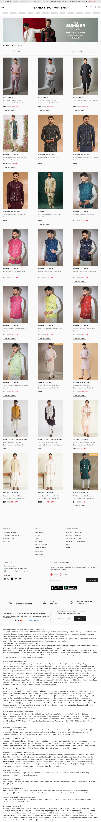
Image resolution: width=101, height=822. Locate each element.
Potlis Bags (81, 761)
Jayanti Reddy (40, 668)
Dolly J (85, 664)
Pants (48, 741)
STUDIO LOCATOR (8, 538)
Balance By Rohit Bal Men (68, 705)
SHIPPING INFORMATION (74, 532)
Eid (29, 799)
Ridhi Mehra (81, 666)
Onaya (19, 668)
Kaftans (87, 730)
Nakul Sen (91, 668)
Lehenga (23, 773)
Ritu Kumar (21, 673)
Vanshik (91, 691)
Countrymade (36, 691)
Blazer (80, 781)
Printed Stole (54, 766)
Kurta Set (59, 773)
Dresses (59, 730)
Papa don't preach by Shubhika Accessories (38, 721)
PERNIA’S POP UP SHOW (11, 535)
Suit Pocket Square (81, 741)
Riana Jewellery (8, 718)
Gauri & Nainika (28, 668)
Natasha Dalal (18, 664)
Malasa (6, 682)
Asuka (51, 693)
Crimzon (6, 723)
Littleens (34, 793)
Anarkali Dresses (75, 773)
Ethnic (74, 745)
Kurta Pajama (59, 743)
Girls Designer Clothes (11, 773)
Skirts (64, 732)
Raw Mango (7, 664)
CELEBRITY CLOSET (41, 544)
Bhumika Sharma (24, 678)
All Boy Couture (54, 793)
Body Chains (7, 757)
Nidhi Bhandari (66, 718)
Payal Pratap (41, 671)
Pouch (14, 764)
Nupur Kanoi (7, 671)
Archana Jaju (26, 682)
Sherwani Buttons (41, 743)
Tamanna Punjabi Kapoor (12, 685)
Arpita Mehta (58, 680)
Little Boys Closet (55, 790)
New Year (26, 802)
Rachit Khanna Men (58, 698)
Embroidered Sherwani (62, 781)
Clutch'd (77, 714)
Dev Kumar (35, 696)
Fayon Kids (7, 790)
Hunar (25, 716)
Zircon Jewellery (88, 757)
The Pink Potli (68, 714)
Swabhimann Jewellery (49, 716)
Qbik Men (21, 698)
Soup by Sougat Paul (21, 680)
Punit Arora (39, 703)
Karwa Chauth (17, 802)
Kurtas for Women (40, 730)
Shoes (56, 761)
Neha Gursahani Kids (21, 793)
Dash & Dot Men (14, 691)
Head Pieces (90, 754)
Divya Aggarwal (61, 678)
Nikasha (61, 675)
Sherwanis (51, 730)
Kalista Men (45, 700)
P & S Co (15, 790)
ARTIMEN (70, 698)
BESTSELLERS (39, 532)
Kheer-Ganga (76, 693)
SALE (36, 538)
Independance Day (19, 799)
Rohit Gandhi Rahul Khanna (35, 675)
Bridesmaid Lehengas (11, 732)
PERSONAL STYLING (41, 548)
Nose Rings (56, 754)
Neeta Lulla (78, 675)
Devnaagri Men (60, 696)
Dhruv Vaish (25, 691)
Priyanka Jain (8, 680)
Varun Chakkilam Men (11, 707)
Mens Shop (23, 748)
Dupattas (6, 734)
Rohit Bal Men (33, 693)
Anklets (25, 757)
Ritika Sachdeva (81, 721)
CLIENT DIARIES (40, 554)
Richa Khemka (43, 682)
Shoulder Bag (89, 764)
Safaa (35, 682)
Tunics (93, 730)
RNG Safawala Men (64, 703)
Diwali (5, 799)
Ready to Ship (63, 734)
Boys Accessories (27, 784)
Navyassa (66, 790)
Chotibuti (32, 790)
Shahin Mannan (28, 685)
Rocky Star (25, 666)
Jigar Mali (57, 682)
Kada (51, 761)
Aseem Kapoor (50, 685)
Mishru (84, 668)
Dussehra (56, 799)
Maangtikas (65, 754)
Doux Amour (43, 718)
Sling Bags (39, 764)
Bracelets (27, 754)
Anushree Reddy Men (43, 698)
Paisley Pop (59, 721)
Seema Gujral (61, 673)
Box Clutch (16, 766)
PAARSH (16, 703)
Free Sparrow (8, 793)
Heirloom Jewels (35, 757)
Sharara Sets (73, 730)
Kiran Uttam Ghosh (60, 668)
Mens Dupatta (17, 745)
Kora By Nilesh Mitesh (27, 707)
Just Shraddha (64, 716)
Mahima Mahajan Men (84, 700)
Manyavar (90, 666)
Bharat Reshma (16, 696)
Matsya (78, 680)
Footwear (63, 748)
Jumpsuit (27, 745)
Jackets (70, 732)
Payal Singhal (8, 675)
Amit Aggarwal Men (88, 696)
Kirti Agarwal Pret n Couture (71, 793)
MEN (15, 1)
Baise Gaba (71, 666)
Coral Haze (92, 718)
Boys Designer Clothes (11, 781)
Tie (69, 748)
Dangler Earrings (78, 759)
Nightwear (15, 734)
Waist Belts (21, 764)
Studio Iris (78, 682)
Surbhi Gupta (16, 682)
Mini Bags (71, 764)
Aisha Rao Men (86, 698)
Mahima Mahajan (75, 668)
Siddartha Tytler (73, 673)
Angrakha (86, 743)
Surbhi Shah (50, 678)
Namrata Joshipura (10, 678)
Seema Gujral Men (10, 705)
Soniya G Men (24, 705)
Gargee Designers (33, 700)
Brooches (75, 748)
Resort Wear (47, 732)
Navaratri (48, 799)
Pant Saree (53, 734)
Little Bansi (24, 790)
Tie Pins (71, 741)
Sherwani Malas (57, 745)
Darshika (27, 696)
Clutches (89, 761)
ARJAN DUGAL (8, 700)
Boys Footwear (13, 784)
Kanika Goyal (91, 678)
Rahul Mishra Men (50, 703)
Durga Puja (79, 799)
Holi (10, 799)
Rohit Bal (29, 673)
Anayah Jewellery (22, 718)
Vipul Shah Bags (9, 721)
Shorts (11, 743)
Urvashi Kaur (39, 685)
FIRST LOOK (7, 541)
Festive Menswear (34, 748)
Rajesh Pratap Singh (79, 671)
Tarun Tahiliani (85, 673)
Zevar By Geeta (34, 716)
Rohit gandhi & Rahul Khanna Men (15, 693)
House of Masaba (45, 680)
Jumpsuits (78, 732)
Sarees (29, 730)
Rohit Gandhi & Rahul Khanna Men (85, 703)
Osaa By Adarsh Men (37, 666)
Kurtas (38, 741)
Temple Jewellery (22, 759)
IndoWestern (89, 745)
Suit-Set (31, 743)
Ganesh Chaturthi (67, 799)
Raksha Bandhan (37, 799)
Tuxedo (79, 743)
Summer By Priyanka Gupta (56, 666)
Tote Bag (79, 764)
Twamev (67, 693)
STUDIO (45, 1)
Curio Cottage (8, 714)
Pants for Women (35, 732)
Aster (20, 716)
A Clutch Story (54, 718)
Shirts (24, 741)
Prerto (90, 721)
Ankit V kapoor (47, 691)
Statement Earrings (64, 759)
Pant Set (45, 748)
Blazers (24, 743)
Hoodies (92, 741)
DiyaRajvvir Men (20, 700)
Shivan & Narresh (9, 668)
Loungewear (45, 745)
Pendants (45, 757)
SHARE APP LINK (92, 580)
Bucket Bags (62, 764)
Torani (85, 680)
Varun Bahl (69, 675)
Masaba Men (7, 703)
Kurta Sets (22, 730)
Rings (34, 754)
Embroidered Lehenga (35, 773)
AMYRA (18, 721)
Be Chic (84, 718)
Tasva (5, 691)
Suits (43, 741)
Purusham (6, 696)
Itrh (51, 682)
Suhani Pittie (69, 721)
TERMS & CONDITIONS (73, 538)
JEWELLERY (24, 1)
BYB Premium (87, 793)
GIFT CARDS (39, 541)
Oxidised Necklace (42, 761)
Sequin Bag (7, 766)
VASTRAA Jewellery (10, 716)
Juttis (74, 761)
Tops (81, 730)
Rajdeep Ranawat (64, 671)
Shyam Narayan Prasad (76, 678)
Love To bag (58, 714)
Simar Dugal (93, 680)
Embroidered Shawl (42, 766)
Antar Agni (48, 664)
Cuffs (21, 754)
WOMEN (8, 1)
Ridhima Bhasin (10, 673)
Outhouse (85, 714)
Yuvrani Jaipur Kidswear (80, 790)
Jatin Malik (30, 698)
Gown (66, 730)
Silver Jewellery (50, 759)
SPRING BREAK (35, 705)
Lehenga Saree (32, 734)
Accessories (35, 745)
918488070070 (93, 1)
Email (54, 574)
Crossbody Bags (50, 764)
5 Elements (76, 718)
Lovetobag (34, 718)
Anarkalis (14, 730)
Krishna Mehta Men (47, 696)
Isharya (17, 714)
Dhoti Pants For (8, 775)
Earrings (14, 754)
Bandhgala (7, 745)
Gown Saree (43, 734)
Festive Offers (74, 734)
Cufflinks (67, 745)
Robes (5, 743)
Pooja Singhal (29, 664)
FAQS (68, 544)
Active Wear (54, 748)
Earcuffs (81, 754)
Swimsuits (86, 732)
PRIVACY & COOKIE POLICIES (75, 541)
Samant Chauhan (38, 678)
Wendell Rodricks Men (49, 705)
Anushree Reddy (59, 664)
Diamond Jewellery (36, 759)
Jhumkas (88, 759)
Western (80, 745)
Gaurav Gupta (19, 675)
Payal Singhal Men (26, 703)
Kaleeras (74, 754)
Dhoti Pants (24, 732)
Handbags (6, 764)
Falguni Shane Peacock (11, 666)
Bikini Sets (57, 732)
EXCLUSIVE (38, 535)
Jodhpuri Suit (70, 743)
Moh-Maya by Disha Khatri (31, 714)
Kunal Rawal (58, 693)
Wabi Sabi (43, 693)
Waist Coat (62, 741)
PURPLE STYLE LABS (9, 532)
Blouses (22, 734)
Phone (64, 574)
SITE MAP (69, 548)
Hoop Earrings (15, 761)
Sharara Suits (49, 773)
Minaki (85, 716)
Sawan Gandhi (69, 680)
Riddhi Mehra (92, 671)
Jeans (51, 743)
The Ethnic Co (88, 693)
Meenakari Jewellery (57, 757)
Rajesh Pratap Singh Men (78, 691)
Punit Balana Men (73, 696)
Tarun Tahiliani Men (10, 698)
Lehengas (6, 730)
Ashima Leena (52, 675)
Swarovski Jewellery (73, 757)
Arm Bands (17, 757)
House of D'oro (76, 716)
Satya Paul (39, 664)
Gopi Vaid (34, 680)
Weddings (6, 802)
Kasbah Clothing (57, 700)
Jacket (73, 781)
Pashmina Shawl (27, 766)
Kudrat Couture (69, 700)
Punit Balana (52, 671)
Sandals (63, 761)
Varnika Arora (47, 714)
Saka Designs (42, 793)
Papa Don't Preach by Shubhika (24, 671)
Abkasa (76, 698)
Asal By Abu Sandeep (73, 664)
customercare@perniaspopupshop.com (18, 571)
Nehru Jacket (16, 741)
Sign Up (80, 618)
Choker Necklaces (28, 761)
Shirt (85, 781)
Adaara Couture (68, 682)
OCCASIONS (39, 551)
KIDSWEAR (35, 1)
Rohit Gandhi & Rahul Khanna (44, 673)
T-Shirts (17, 743)
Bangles (40, 754)
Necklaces (6, 754)
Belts (68, 761)
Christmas (87, 799)
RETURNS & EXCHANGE (73, 535)
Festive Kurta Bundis (10, 748)
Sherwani (31, 741)
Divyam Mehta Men (61, 691)
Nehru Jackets (39, 781)
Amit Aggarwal (88, 675)
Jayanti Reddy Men (85, 705)
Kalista (49, 668)
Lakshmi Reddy (42, 790)
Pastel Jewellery (8, 759)
